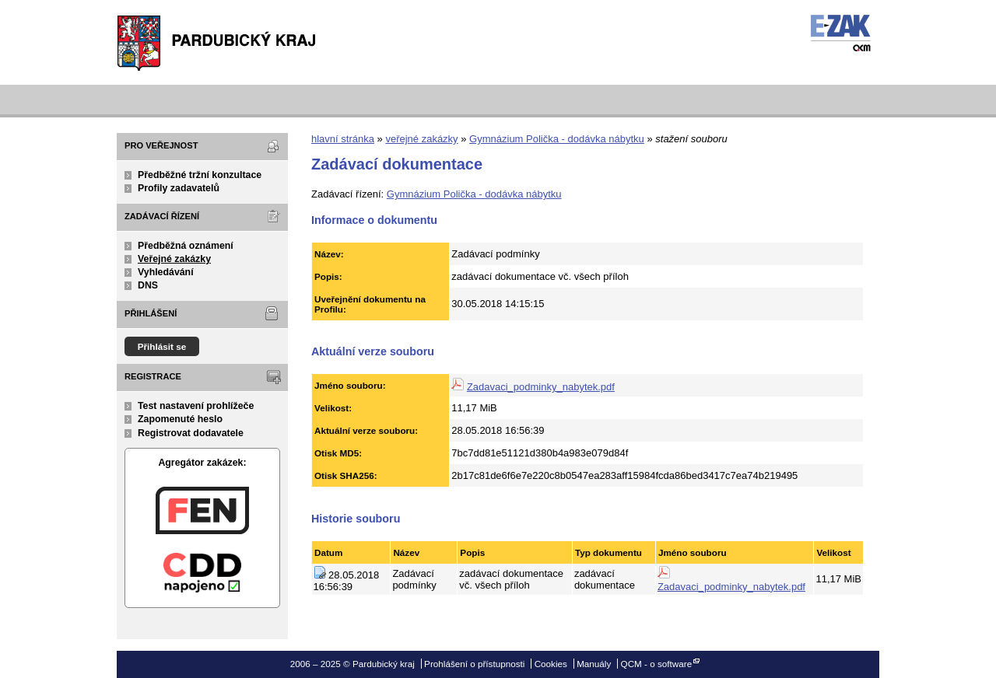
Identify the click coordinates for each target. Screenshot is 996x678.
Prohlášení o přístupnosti (474, 664)
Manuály (594, 664)
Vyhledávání (166, 272)
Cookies (551, 664)
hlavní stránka (342, 139)
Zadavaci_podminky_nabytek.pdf (541, 387)
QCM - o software (657, 664)
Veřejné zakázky (174, 258)
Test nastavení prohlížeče (196, 405)
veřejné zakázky (421, 139)
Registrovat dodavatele (191, 433)
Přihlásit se (162, 346)
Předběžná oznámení (185, 245)
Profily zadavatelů (178, 188)
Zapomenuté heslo (180, 419)
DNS (148, 285)
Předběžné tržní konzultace (199, 175)
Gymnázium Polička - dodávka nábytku (556, 139)
